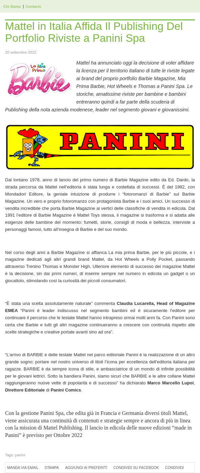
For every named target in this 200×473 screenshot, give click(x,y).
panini (20, 455)
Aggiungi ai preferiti (86, 468)
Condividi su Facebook (136, 468)
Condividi (174, 468)
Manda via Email (22, 468)
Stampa (52, 468)
